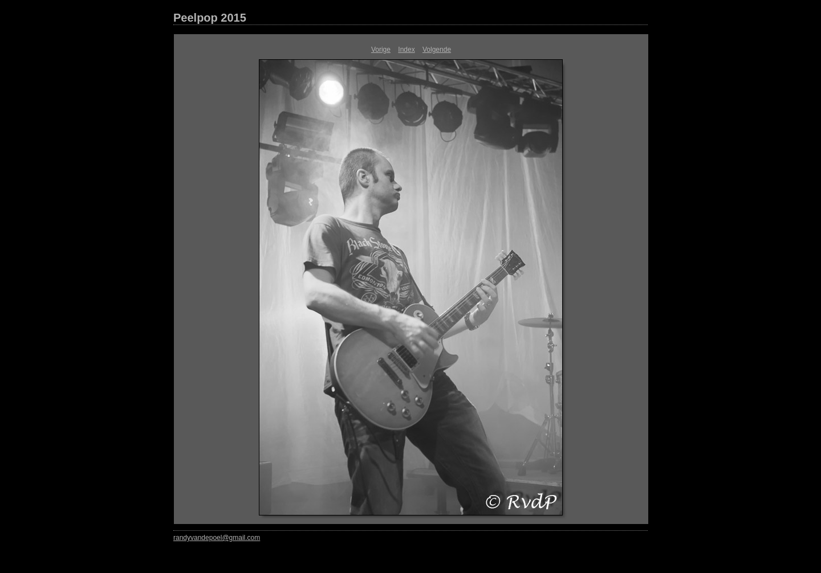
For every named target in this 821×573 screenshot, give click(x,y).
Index (406, 50)
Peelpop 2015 (209, 17)
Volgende (436, 50)
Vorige (381, 50)
